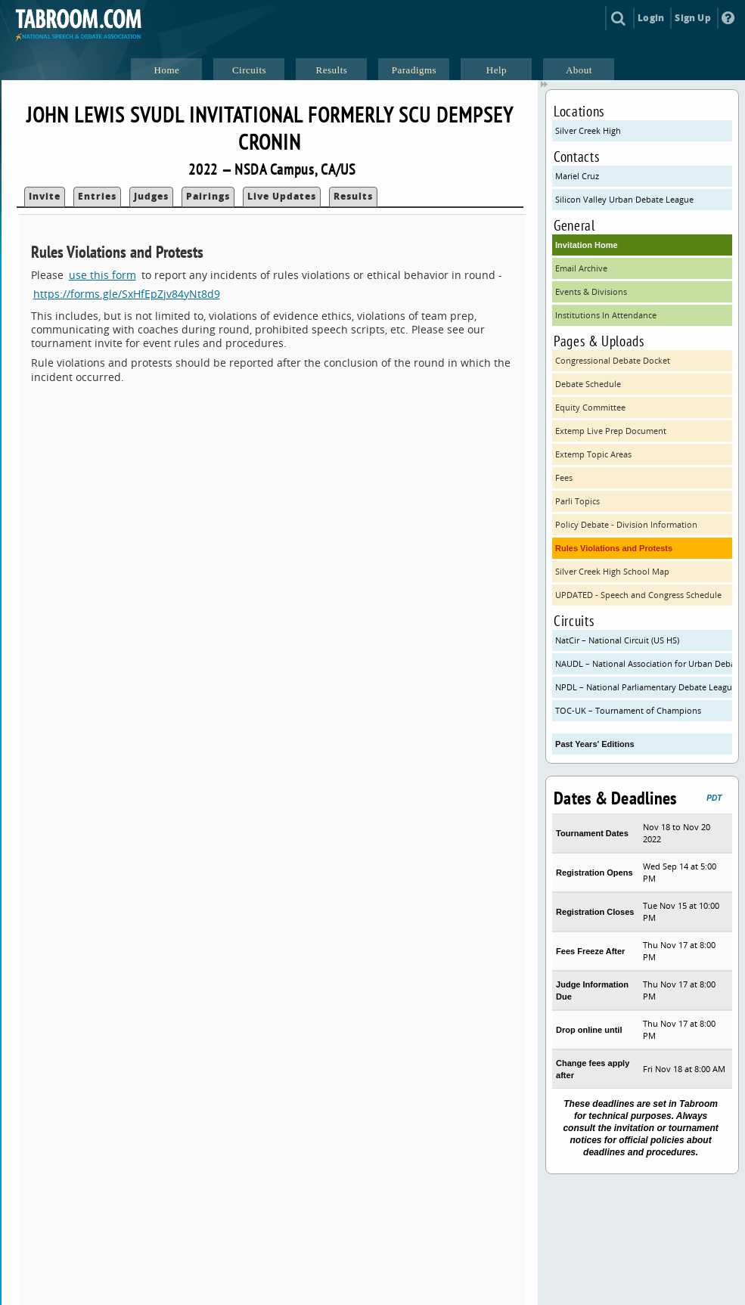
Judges (151, 196)
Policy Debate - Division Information (626, 524)
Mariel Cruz (577, 175)
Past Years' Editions (595, 744)
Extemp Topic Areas (593, 454)
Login (651, 17)
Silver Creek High (588, 130)
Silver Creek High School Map (612, 571)
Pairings (208, 196)
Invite (45, 196)
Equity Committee (590, 407)
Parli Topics (577, 501)
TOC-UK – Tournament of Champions (628, 710)
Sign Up (692, 17)
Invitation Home (586, 245)
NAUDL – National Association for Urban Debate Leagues (643, 663)
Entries (97, 196)
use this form (102, 275)
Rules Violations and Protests (613, 548)
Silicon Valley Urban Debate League (624, 199)
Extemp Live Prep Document (610, 430)
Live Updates (281, 196)
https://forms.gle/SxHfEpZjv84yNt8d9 (126, 294)
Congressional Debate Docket (612, 360)
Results (353, 196)
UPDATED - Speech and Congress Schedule (638, 594)
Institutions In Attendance (606, 315)
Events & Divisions (591, 291)
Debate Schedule (588, 383)
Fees (564, 477)
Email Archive (581, 268)
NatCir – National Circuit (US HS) (617, 640)
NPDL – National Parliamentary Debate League (643, 687)
